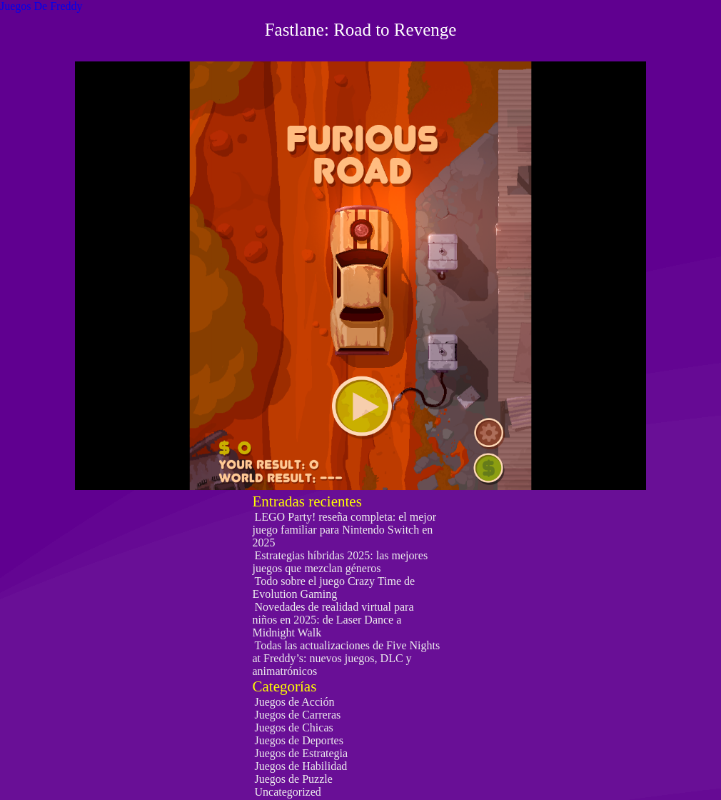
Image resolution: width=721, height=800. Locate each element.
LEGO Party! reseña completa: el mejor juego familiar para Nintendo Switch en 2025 (345, 530)
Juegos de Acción (295, 702)
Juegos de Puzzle (294, 779)
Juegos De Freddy (41, 6)
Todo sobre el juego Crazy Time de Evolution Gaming (334, 587)
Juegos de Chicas (294, 727)
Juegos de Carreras (298, 715)
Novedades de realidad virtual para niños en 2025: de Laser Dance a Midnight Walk (333, 620)
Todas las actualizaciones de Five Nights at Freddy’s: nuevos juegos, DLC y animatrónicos (346, 658)
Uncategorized (288, 792)
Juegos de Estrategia (301, 753)
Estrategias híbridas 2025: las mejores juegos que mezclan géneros (340, 561)
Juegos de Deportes (299, 740)
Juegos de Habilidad (301, 766)
